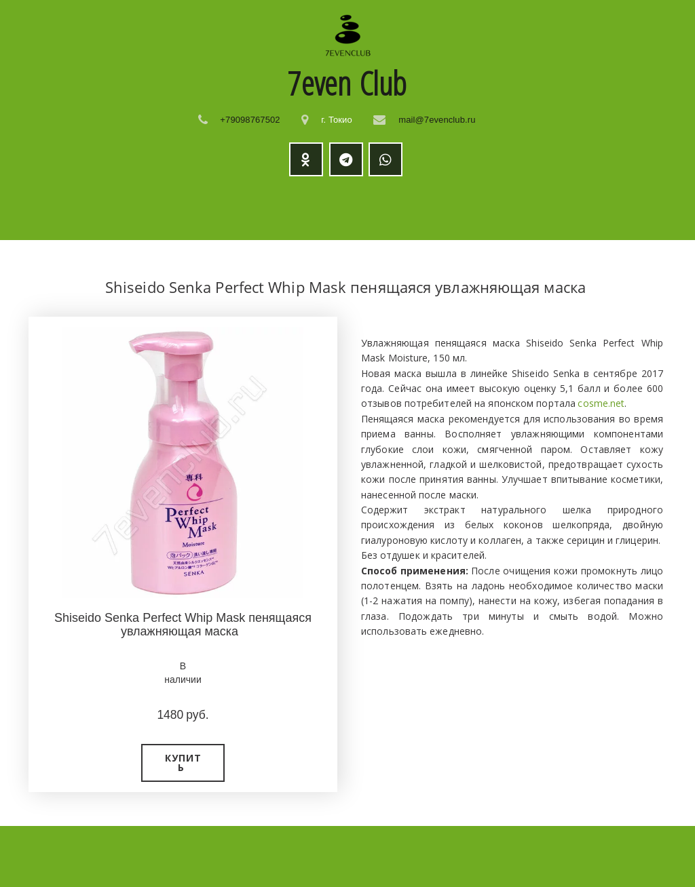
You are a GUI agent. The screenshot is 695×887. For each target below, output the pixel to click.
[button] (183, 763)
